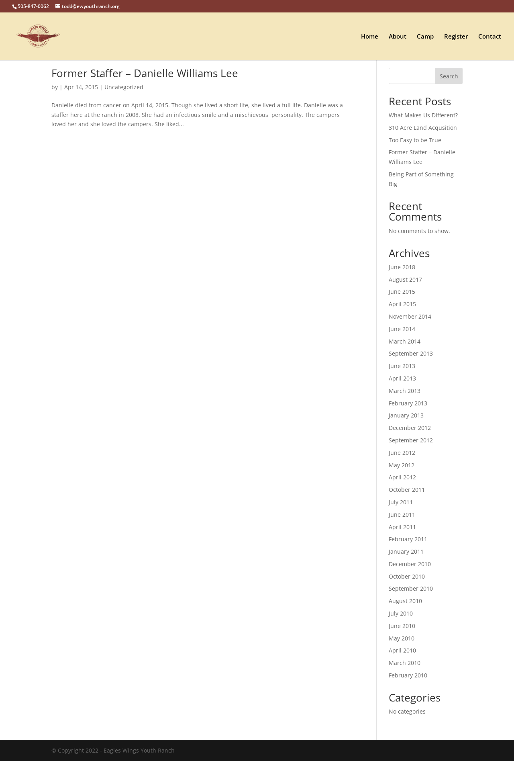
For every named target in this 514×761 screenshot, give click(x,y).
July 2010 (401, 613)
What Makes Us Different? (423, 115)
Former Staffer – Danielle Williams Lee (144, 73)
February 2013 (408, 403)
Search (449, 76)
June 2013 (402, 366)
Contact (489, 36)
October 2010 (407, 576)
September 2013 (411, 353)
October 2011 (407, 489)
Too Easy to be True (415, 140)
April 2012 (402, 477)
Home (369, 36)
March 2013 (404, 391)
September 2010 (411, 588)
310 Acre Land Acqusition (423, 127)
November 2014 (410, 316)
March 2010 (404, 663)
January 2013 (406, 415)
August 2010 (405, 601)
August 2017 (405, 279)
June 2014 (402, 329)
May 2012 (401, 465)
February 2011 (408, 539)
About (397, 36)
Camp (425, 36)
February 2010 (408, 675)
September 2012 (411, 440)
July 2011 (401, 502)
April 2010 (402, 650)
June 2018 (402, 267)
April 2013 (402, 378)
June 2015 (402, 291)
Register (456, 36)
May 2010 (401, 638)
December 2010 (410, 564)
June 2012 (402, 452)
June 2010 (402, 626)
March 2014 (404, 341)
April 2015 (402, 304)
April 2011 (402, 527)
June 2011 (402, 514)
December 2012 (410, 428)
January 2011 (406, 551)
